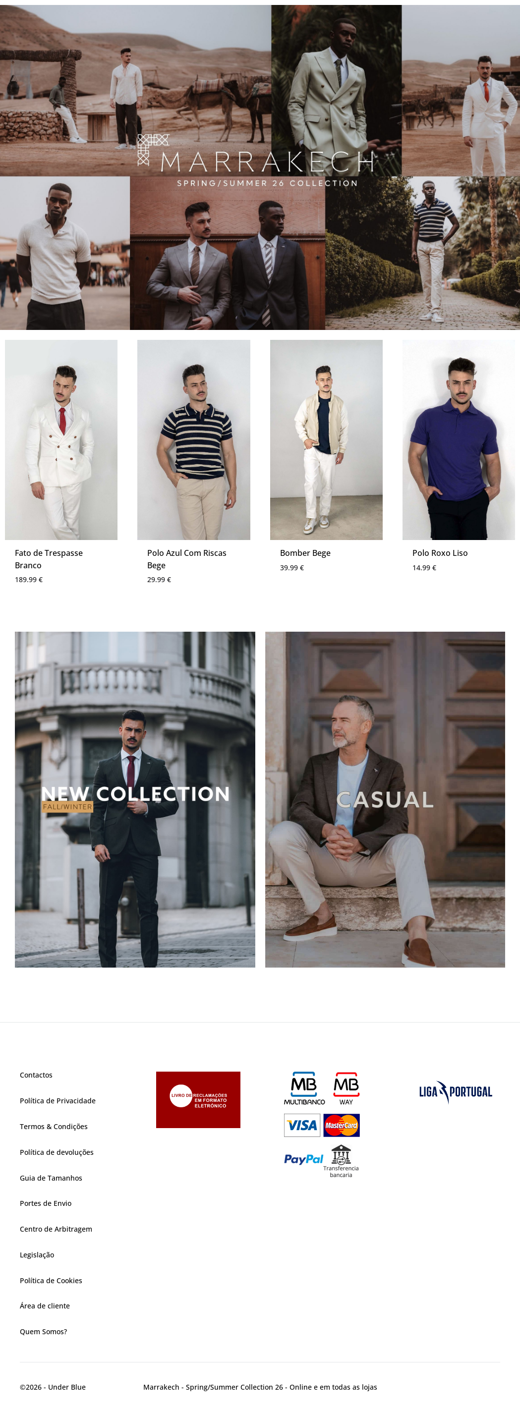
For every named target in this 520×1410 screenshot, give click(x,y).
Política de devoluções (57, 1152)
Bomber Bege (305, 552)
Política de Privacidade (58, 1100)
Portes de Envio (45, 1203)
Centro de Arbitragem (56, 1229)
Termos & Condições (54, 1126)
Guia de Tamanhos (51, 1178)
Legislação (37, 1254)
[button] (260, 167)
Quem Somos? (43, 1331)
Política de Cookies (51, 1280)
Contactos (36, 1075)
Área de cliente (45, 1305)
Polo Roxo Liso (440, 552)
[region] (260, 167)
